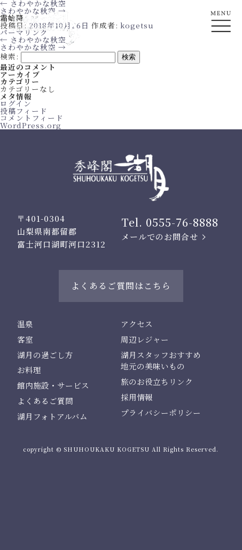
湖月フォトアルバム (52, 416)
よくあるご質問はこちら (121, 286)
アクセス (137, 323)
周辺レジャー (145, 339)
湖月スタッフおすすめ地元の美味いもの (161, 360)
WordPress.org (30, 125)
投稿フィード (24, 110)
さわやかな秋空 (33, 47)
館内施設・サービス (53, 385)
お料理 (29, 369)
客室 (25, 339)
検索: (9, 56)
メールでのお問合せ (159, 236)
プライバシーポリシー (161, 412)
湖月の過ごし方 (45, 354)
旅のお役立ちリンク (157, 381)
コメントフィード (32, 117)
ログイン (16, 103)
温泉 (25, 323)
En (221, 62)
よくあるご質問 (45, 400)
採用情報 (137, 396)
